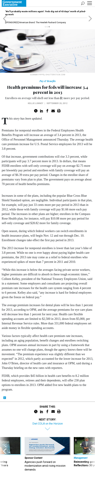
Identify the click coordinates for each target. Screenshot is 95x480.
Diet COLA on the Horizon (47, 423)
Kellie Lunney (35, 103)
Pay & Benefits (48, 81)
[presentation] (5, 454)
